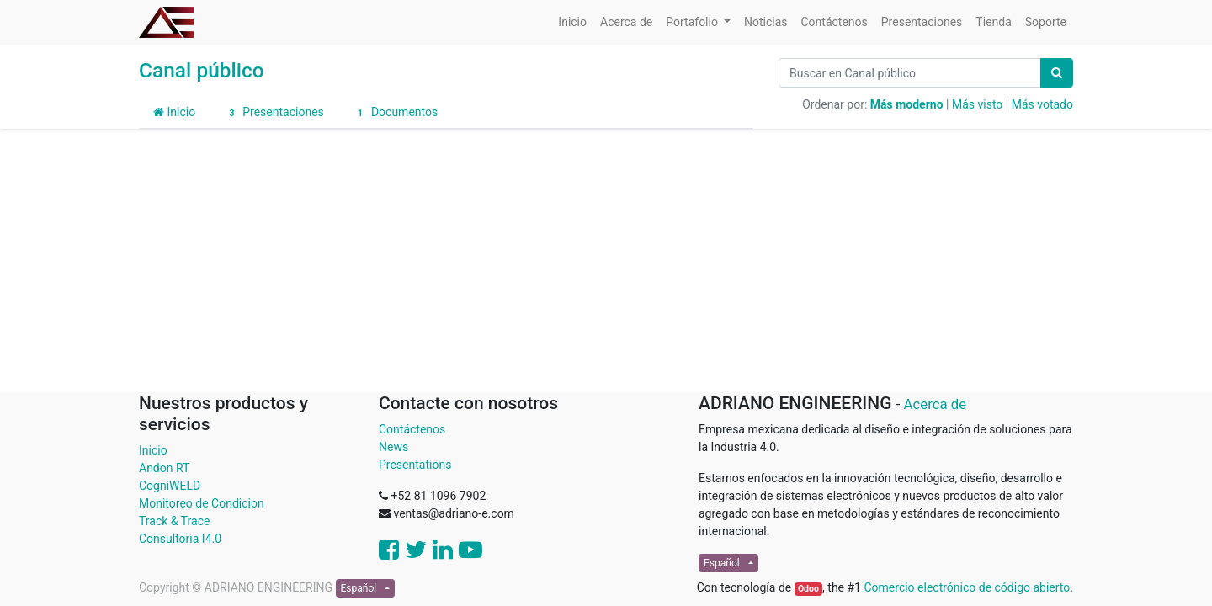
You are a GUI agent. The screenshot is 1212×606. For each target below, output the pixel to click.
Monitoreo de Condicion (201, 503)
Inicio (174, 112)
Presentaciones (274, 112)
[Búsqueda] (1056, 73)
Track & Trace (174, 521)
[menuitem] (572, 22)
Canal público (201, 70)
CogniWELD (169, 485)
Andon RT (164, 468)
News (393, 447)
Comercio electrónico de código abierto (967, 587)
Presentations (415, 464)
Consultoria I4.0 (180, 538)
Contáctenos (412, 429)
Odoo (808, 588)
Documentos (395, 112)
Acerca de (935, 404)
